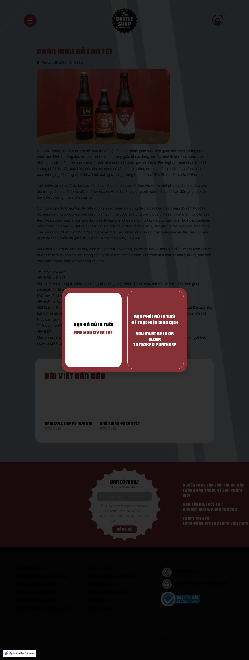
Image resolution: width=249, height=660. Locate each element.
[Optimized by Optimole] (19, 653)
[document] (124, 330)
